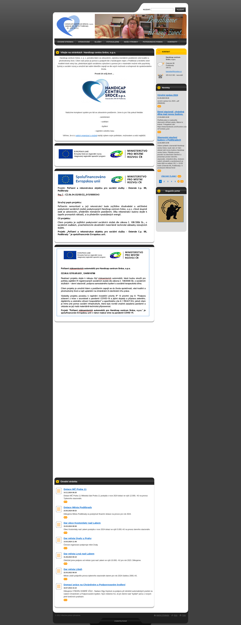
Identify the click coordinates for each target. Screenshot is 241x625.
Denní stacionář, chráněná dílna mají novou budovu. (170, 113)
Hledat (180, 10)
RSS (175, 615)
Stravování (84, 42)
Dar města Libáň (73, 569)
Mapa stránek (162, 615)
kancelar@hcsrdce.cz (174, 71)
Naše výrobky (131, 42)
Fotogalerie (113, 42)
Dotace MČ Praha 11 (75, 489)
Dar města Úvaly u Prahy (77, 538)
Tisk (184, 615)
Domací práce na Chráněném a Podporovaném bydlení (94, 584)
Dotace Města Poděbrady (78, 507)
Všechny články (169, 176)
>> (65, 502)
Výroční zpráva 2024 (167, 95)
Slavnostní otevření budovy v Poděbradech (169, 138)
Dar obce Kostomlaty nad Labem (82, 523)
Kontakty (172, 42)
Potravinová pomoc (153, 42)
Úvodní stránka (65, 42)
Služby (98, 42)
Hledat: (146, 9)
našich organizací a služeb (86, 136)
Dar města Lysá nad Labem (79, 553)
